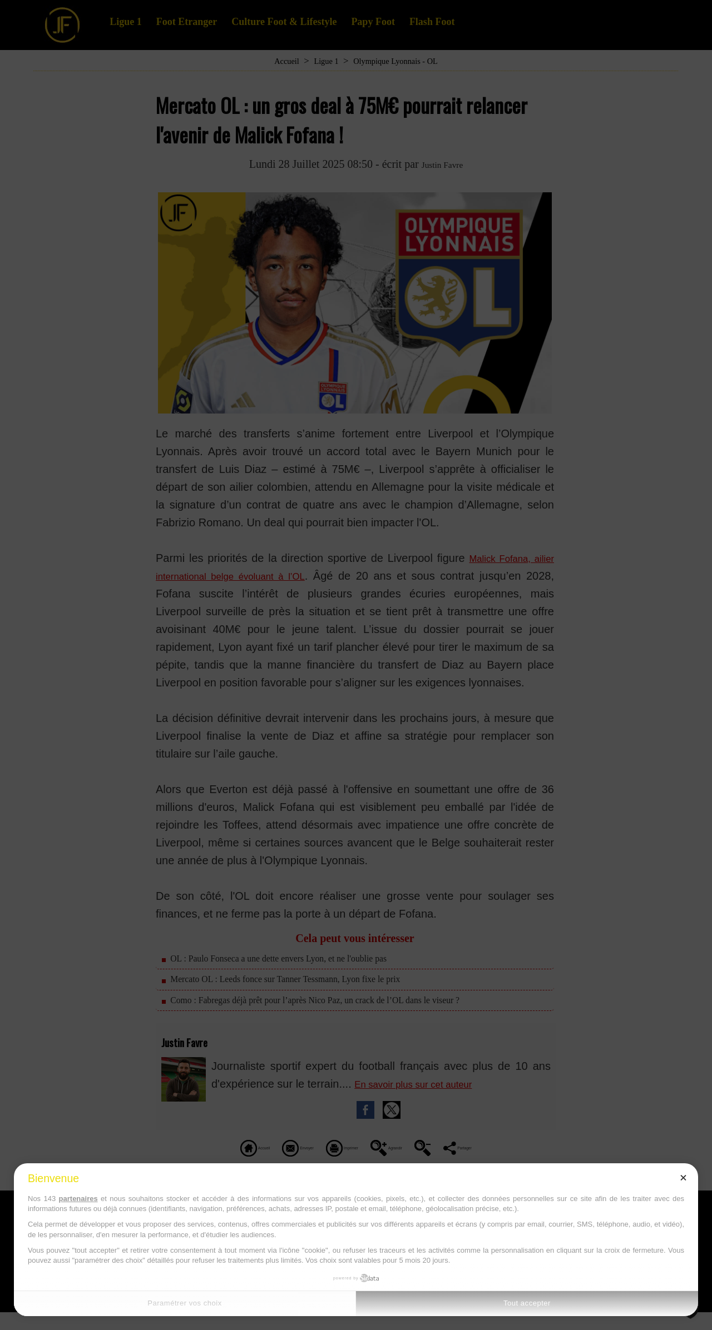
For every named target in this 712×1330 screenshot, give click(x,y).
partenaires (78, 1198)
